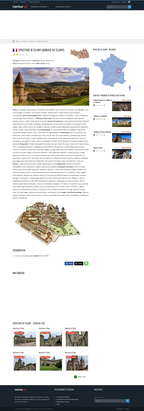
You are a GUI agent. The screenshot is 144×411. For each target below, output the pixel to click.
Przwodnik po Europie (62, 397)
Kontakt (16, 2)
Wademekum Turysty (62, 401)
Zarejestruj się (116, 2)
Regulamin (23, 2)
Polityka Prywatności (34, 2)
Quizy (58, 404)
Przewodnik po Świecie (40, 7)
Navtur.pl (28, 409)
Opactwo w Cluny (18, 328)
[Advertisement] (72, 24)
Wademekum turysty (63, 7)
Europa (43, 60)
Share (69, 264)
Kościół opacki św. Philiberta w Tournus (103, 101)
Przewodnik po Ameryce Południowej (67, 399)
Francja (52, 60)
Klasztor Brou (98, 147)
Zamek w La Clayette (100, 116)
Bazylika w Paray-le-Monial (102, 132)
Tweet (78, 264)
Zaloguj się (124, 2)
